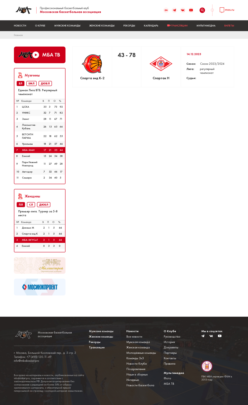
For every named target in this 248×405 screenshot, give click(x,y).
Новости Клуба (136, 364)
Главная (18, 35)
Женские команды (102, 25)
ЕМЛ (31, 83)
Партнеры (170, 353)
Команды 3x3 (135, 358)
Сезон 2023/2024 (212, 64)
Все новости (134, 336)
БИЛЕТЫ (229, 25)
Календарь (151, 25)
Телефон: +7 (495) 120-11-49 (33, 357)
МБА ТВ (169, 384)
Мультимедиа (205, 25)
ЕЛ (20, 83)
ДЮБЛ (45, 83)
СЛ (31, 204)
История (169, 342)
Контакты (170, 358)
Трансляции (97, 347)
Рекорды (129, 25)
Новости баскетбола (140, 385)
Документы (171, 347)
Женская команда (138, 347)
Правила (169, 364)
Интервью (132, 380)
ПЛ (21, 204)
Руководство (172, 336)
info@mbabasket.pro (26, 361)
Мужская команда (138, 342)
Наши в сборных (137, 374)
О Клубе (40, 25)
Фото (167, 378)
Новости (20, 25)
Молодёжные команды (141, 353)
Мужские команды (67, 25)
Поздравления (135, 369)
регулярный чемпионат (207, 71)
